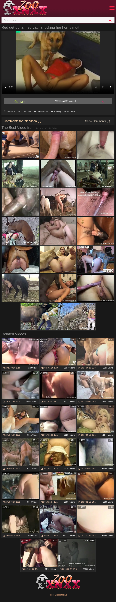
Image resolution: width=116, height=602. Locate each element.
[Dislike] (103, 101)
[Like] (19, 101)
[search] (110, 20)
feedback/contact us (58, 595)
